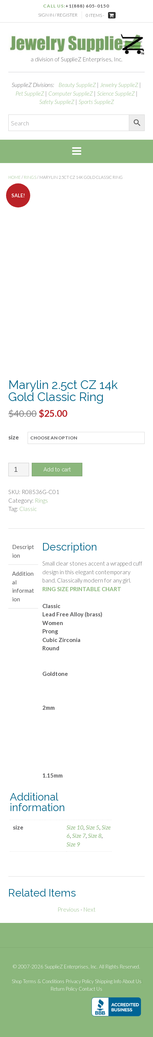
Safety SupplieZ (56, 101)
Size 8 (95, 835)
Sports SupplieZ (96, 101)
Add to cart (57, 470)
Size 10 (74, 827)
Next (89, 909)
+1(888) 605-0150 (87, 6)
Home (14, 177)
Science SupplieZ (116, 93)
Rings (30, 177)
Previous (68, 909)
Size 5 (92, 827)
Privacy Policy (80, 981)
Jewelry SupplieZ (119, 84)
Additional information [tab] (23, 586)
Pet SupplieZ (29, 93)
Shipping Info (108, 981)
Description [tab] (23, 551)
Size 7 (79, 835)
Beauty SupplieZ (77, 84)
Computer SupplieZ (70, 93)
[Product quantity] (18, 469)
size (13, 437)
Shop (17, 981)
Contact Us (90, 989)
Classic (28, 508)
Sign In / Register (57, 15)
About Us (132, 981)
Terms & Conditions (44, 981)
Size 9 (73, 844)
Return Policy (64, 989)
